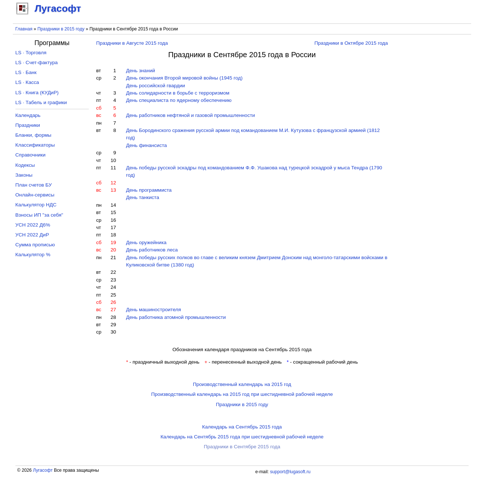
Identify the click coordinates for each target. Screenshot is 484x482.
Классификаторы (35, 145)
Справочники (30, 155)
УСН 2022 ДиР (32, 235)
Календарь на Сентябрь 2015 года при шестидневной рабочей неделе (242, 436)
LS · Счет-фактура (36, 62)
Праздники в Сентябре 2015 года (242, 446)
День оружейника (146, 242)
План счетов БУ (33, 185)
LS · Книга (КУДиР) (37, 92)
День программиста (149, 190)
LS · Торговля (31, 52)
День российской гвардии (155, 85)
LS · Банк (26, 72)
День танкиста (142, 197)
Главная (24, 29)
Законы (24, 175)
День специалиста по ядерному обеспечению (179, 100)
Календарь (28, 115)
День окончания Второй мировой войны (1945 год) (184, 78)
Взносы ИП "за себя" (39, 215)
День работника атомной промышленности (176, 317)
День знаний (140, 70)
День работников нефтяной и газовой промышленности (190, 115)
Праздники (27, 125)
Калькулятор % (32, 254)
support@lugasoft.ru (290, 471)
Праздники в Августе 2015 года (132, 43)
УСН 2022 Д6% (32, 225)
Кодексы (25, 165)
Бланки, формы (33, 135)
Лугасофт (43, 470)
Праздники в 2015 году (60, 29)
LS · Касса (27, 82)
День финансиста (146, 145)
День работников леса (152, 250)
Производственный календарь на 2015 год (242, 384)
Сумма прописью (35, 244)
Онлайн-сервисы (35, 195)
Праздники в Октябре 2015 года (351, 43)
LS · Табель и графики (41, 102)
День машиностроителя (153, 309)
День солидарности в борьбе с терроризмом (178, 93)
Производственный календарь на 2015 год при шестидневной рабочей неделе (242, 394)
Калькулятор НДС (35, 204)
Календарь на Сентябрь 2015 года (242, 427)
